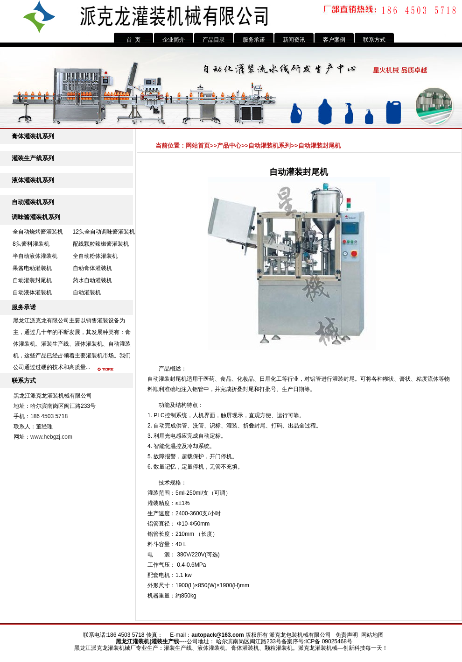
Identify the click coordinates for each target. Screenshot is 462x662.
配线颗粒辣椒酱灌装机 (101, 244)
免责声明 (347, 635)
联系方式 (374, 39)
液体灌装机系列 (33, 180)
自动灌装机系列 (33, 202)
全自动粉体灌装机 (95, 256)
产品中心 (229, 145)
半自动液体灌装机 (35, 256)
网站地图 (372, 635)
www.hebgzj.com (51, 437)
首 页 (133, 39)
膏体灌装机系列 (33, 136)
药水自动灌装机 (92, 280)
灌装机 (141, 641)
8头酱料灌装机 (31, 244)
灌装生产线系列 (33, 158)
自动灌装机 (87, 292)
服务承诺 (254, 39)
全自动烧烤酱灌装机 (38, 231)
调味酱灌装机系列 (36, 217)
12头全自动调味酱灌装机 (104, 231)
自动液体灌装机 (32, 292)
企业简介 (173, 39)
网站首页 (198, 145)
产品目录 (214, 39)
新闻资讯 (294, 39)
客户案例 (334, 39)
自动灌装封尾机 (32, 280)
